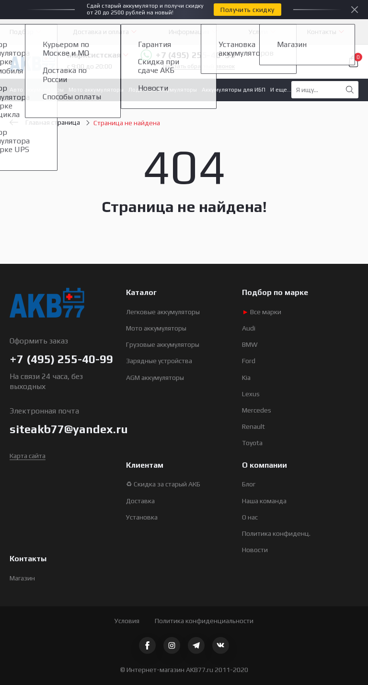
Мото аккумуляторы (96, 89)
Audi (248, 328)
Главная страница (45, 122)
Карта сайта (28, 456)
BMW (250, 344)
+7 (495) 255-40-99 (187, 55)
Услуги (258, 31)
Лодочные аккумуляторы (162, 89)
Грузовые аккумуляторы (162, 344)
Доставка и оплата (101, 31)
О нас (250, 517)
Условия (127, 621)
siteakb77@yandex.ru (69, 429)
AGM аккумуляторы (155, 377)
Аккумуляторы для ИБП (233, 89)
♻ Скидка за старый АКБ (163, 484)
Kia (246, 377)
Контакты (321, 31)
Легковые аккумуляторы (163, 312)
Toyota (252, 443)
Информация (189, 31)
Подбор (22, 31)
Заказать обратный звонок (198, 66)
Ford (248, 361)
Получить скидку (247, 9)
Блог (248, 484)
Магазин (22, 578)
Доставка (140, 501)
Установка (142, 517)
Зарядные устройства (159, 361)
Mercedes (256, 410)
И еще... (280, 89)
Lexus (251, 394)
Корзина (353, 61)
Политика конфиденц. (276, 533)
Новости (255, 550)
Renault (253, 426)
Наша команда (264, 501)
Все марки (261, 312)
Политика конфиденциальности (204, 621)
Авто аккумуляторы (37, 89)
